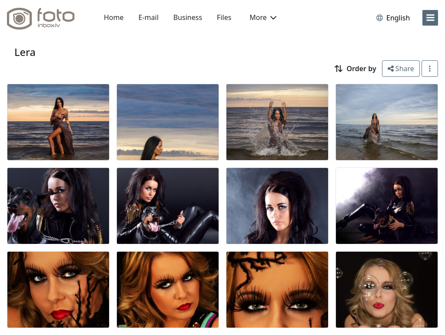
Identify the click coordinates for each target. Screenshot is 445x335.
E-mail (149, 17)
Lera (25, 52)
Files (224, 17)
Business (187, 17)
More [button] (262, 17)
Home (114, 17)
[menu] (430, 18)
